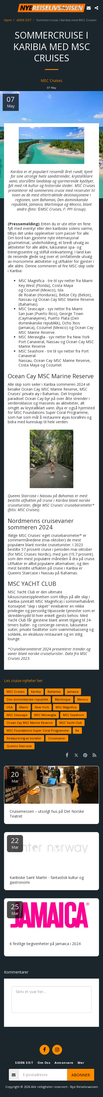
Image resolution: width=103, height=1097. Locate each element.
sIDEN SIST (24, 20)
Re (77, 730)
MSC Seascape (17, 715)
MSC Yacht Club (70, 723)
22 (15, 843)
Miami (23, 707)
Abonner (80, 1074)
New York (42, 707)
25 (15, 909)
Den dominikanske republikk (27, 699)
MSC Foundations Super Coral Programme (38, 730)
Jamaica (72, 692)
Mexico (82, 699)
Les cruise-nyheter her (23, 680)
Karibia (36, 692)
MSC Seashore (73, 715)
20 (15, 776)
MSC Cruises (51, 80)
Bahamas (54, 692)
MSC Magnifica (66, 707)
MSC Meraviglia (45, 715)
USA (10, 707)
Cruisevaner (57, 738)
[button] (5, 7)
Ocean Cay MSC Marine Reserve (30, 723)
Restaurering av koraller (24, 738)
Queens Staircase (19, 746)
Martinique (63, 699)
